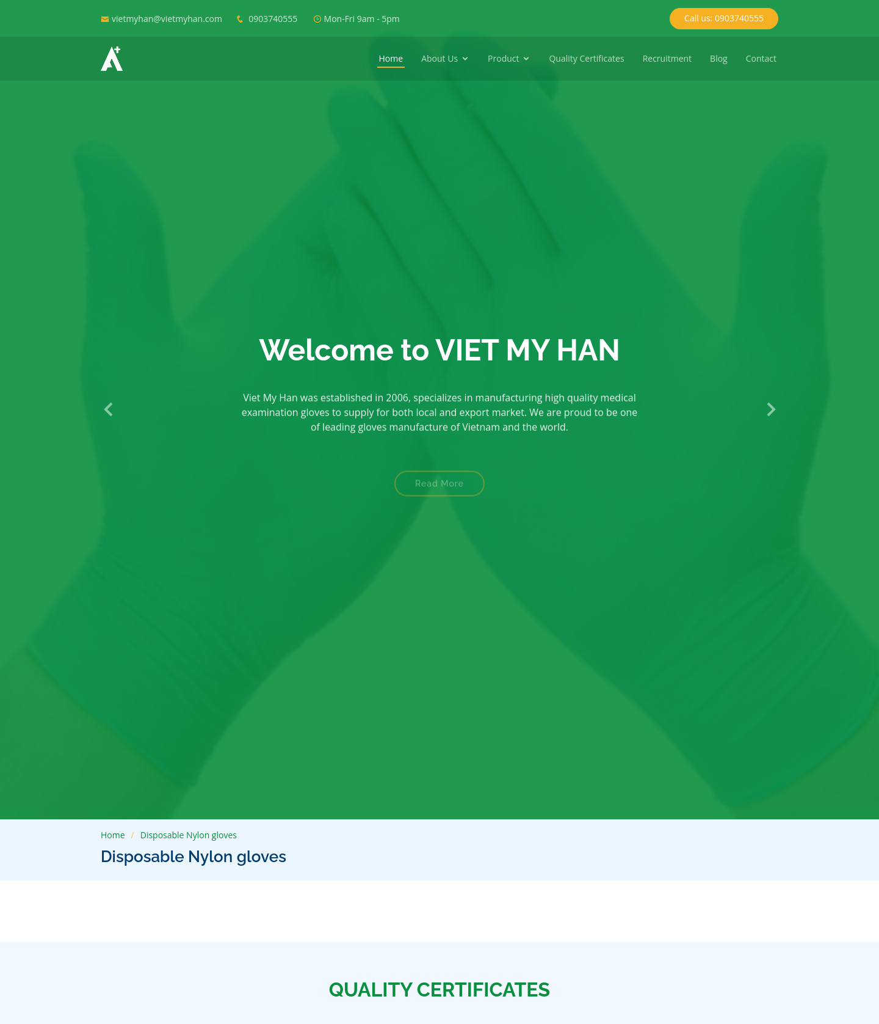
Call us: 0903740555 (724, 18)
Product (503, 58)
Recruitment (667, 58)
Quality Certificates (586, 58)
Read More (439, 491)
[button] (109, 410)
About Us (439, 58)
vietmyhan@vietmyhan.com (167, 18)
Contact (761, 58)
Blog (719, 58)
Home (391, 58)
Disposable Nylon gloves (188, 835)
